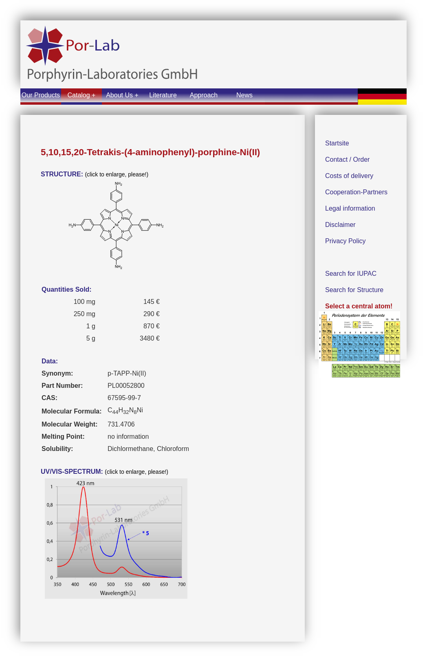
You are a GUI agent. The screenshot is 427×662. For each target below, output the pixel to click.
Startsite (337, 143)
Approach (204, 95)
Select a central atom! (359, 344)
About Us (119, 95)
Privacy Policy (345, 241)
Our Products (41, 95)
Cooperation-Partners (356, 192)
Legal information (350, 208)
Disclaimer (340, 224)
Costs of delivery (349, 175)
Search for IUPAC (350, 273)
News (244, 95)
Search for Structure (354, 289)
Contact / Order (347, 159)
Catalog (79, 95)
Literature (163, 95)
